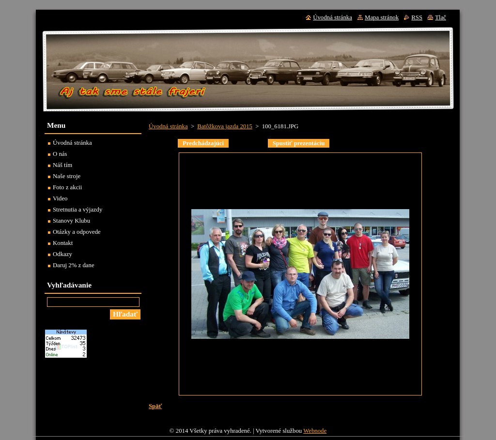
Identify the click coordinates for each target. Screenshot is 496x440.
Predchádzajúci (203, 143)
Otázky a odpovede (77, 231)
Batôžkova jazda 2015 (224, 126)
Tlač (440, 17)
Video (60, 198)
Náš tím (62, 165)
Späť (155, 406)
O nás (60, 154)
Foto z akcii (67, 187)
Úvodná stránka (168, 126)
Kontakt (63, 243)
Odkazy (62, 254)
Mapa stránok (382, 17)
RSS (416, 17)
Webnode (314, 433)
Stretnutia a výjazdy (77, 209)
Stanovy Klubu (71, 220)
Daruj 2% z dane (73, 265)
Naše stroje (66, 176)
